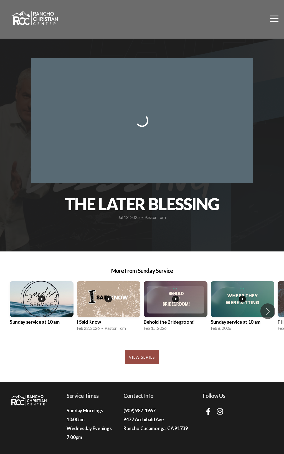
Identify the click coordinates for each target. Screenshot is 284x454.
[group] (41, 308)
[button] (268, 311)
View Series (142, 357)
